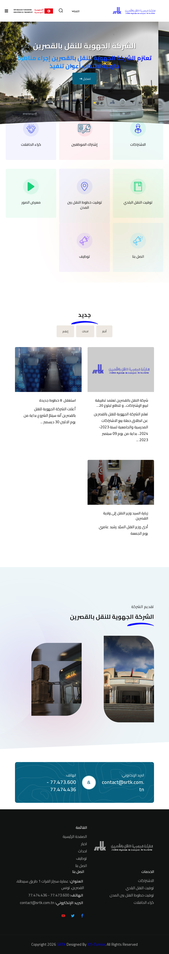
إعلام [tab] (65, 331)
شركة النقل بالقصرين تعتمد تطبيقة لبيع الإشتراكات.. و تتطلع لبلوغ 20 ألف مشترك (121, 403)
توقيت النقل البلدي (140, 887)
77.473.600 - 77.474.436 (61, 785)
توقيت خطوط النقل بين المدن (132, 895)
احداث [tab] (85, 331)
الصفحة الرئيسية (75, 836)
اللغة (76, 11)
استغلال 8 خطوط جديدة (57, 400)
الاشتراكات (146, 880)
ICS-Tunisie (96, 944)
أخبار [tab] (104, 331)
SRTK (61, 944)
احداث (82, 851)
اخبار (84, 843)
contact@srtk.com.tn (123, 785)
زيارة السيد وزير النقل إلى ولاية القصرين (125, 516)
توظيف (81, 858)
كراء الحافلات (144, 902)
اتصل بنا (81, 865)
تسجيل (84, 79)
